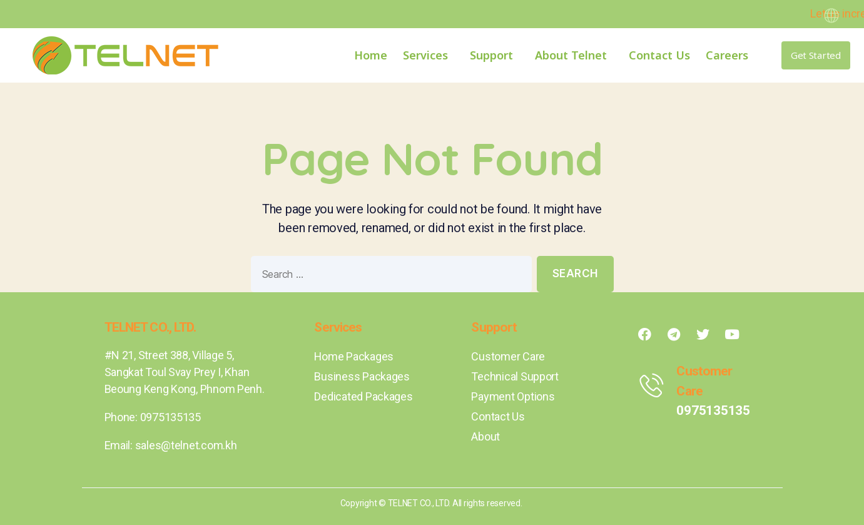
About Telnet (574, 55)
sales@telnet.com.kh (186, 445)
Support (494, 55)
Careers (727, 55)
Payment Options (512, 396)
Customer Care (508, 356)
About (485, 436)
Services (428, 55)
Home (370, 55)
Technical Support (514, 376)
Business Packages (361, 376)
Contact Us (659, 55)
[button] (815, 55)
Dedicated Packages (363, 396)
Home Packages (354, 356)
